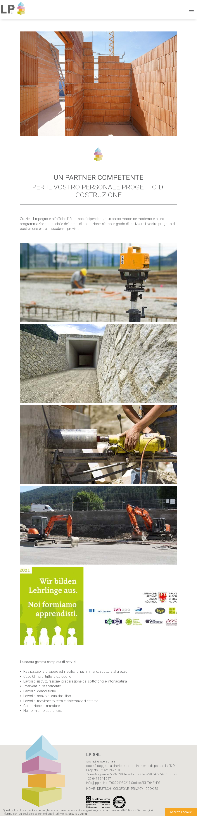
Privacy (137, 788)
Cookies (151, 788)
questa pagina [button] (77, 813)
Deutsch (104, 788)
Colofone (121, 788)
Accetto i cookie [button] (181, 812)
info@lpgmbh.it (96, 783)
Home (90, 788)
